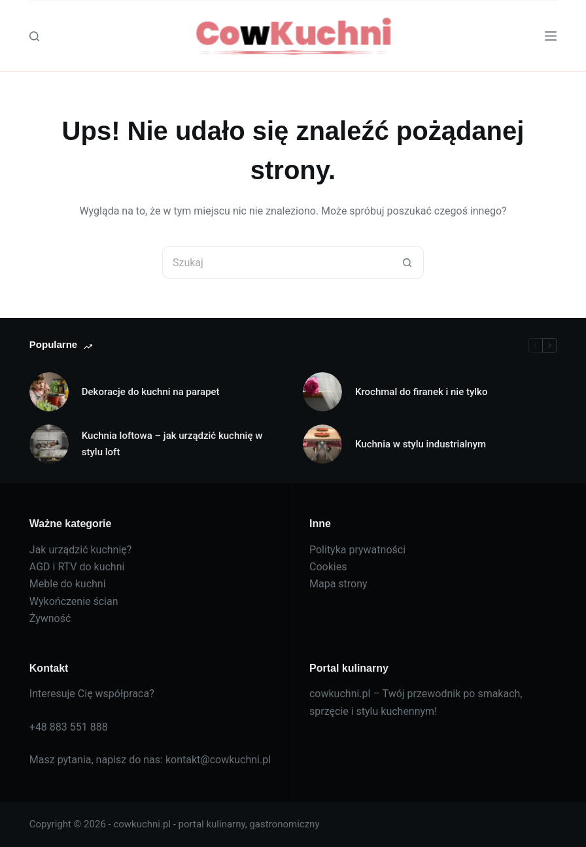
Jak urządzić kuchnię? (80, 550)
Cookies (328, 567)
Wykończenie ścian (73, 601)
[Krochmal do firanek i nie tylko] (322, 391)
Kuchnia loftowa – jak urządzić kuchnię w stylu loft (172, 444)
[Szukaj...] (276, 262)
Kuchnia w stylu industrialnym (420, 444)
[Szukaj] (34, 36)
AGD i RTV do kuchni (77, 567)
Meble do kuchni (67, 584)
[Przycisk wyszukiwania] (407, 262)
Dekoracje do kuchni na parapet (151, 392)
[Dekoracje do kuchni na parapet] (49, 391)
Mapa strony (338, 584)
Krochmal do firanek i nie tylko (421, 392)
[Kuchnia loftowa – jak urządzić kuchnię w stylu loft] (49, 444)
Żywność (50, 618)
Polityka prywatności (357, 550)
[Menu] (551, 36)
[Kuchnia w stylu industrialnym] (322, 444)
